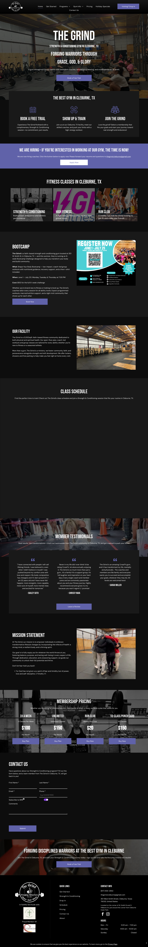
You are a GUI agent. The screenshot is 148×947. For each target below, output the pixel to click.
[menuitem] (40, 6)
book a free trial (32, 118)
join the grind (115, 118)
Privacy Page (112, 944)
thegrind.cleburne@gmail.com (118, 156)
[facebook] (103, 914)
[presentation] (25, 819)
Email (12, 791)
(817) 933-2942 (107, 891)
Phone (42, 791)
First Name (14, 782)
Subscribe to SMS (16, 800)
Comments (13, 804)
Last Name (44, 782)
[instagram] (108, 914)
